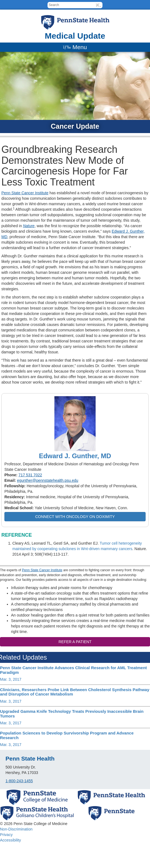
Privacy (6, 834)
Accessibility (10, 840)
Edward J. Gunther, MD (75, 456)
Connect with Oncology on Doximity (75, 516)
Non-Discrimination (16, 829)
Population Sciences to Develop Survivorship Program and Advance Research (67, 735)
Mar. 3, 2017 (10, 679)
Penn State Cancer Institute (24, 193)
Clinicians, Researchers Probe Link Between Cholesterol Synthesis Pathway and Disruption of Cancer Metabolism (74, 692)
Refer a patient (75, 642)
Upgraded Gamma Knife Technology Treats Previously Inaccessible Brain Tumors (71, 713)
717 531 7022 (30, 475)
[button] (98, 5)
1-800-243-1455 (19, 781)
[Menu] (75, 47)
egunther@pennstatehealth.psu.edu (47, 480)
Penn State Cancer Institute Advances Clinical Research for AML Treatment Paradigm (73, 670)
